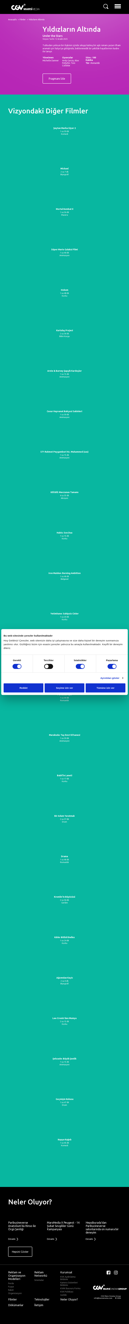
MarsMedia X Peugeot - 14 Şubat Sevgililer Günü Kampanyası (63, 1226)
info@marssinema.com (103, 1298)
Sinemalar (39, 1280)
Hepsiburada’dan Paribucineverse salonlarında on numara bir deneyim (102, 1227)
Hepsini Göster (20, 1251)
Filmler (23, 19)
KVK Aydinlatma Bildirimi (67, 1278)
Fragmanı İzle (57, 78)
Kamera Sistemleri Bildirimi (69, 1283)
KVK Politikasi (66, 1291)
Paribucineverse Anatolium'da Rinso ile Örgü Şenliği (22, 1226)
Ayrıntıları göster (109, 678)
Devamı (13, 1239)
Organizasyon (15, 1293)
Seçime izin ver (64, 688)
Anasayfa (12, 19)
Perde (11, 1283)
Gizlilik (63, 1295)
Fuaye (11, 1286)
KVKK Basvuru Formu (70, 1288)
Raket (11, 1290)
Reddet (24, 688)
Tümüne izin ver (105, 688)
